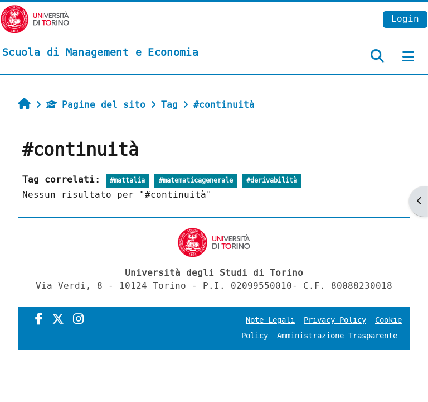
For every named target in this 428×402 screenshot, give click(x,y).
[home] (100, 53)
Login (405, 18)
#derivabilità (271, 180)
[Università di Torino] (35, 18)
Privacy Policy (335, 320)
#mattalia (127, 180)
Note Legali (270, 320)
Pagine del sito (95, 104)
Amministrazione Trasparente (337, 336)
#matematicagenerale (196, 180)
